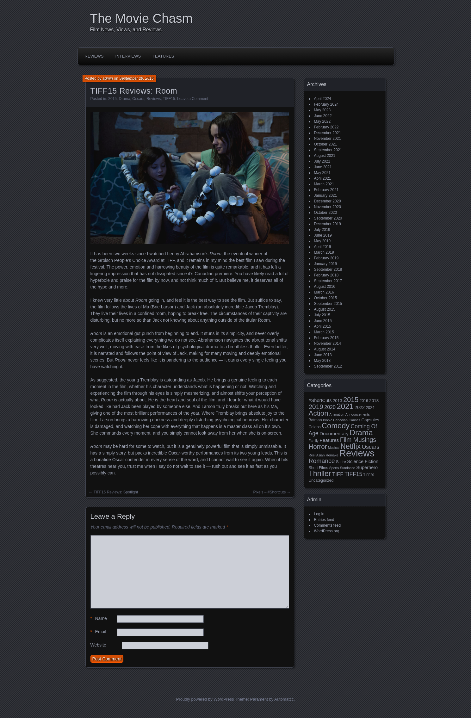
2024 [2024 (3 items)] (370, 407)
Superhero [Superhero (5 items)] (367, 467)
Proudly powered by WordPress (205, 699)
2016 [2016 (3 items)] (364, 401)
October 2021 (325, 144)
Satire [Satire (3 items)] (341, 462)
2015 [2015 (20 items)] (350, 400)
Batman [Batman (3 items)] (315, 420)
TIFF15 (169, 98)
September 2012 (328, 366)
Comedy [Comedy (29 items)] (336, 426)
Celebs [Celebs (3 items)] (315, 427)
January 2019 (325, 264)
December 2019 (327, 224)
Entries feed (324, 519)
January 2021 (325, 195)
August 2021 (324, 155)
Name (98, 618)
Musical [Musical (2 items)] (333, 447)
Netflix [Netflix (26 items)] (350, 446)
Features (163, 56)
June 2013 (323, 355)
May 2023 (322, 110)
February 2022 (326, 127)
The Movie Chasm (141, 18)
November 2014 (327, 343)
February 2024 (326, 104)
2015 (112, 98)
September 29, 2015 (136, 78)
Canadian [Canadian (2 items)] (340, 420)
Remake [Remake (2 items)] (332, 455)
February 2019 (326, 258)
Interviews (128, 56)
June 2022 (323, 116)
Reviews (94, 56)
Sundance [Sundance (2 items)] (347, 468)
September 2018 (328, 269)
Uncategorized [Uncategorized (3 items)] (321, 480)
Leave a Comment (192, 98)
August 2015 (324, 309)
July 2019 (322, 229)
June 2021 (323, 167)
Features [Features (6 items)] (329, 440)
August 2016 (324, 286)
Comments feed (327, 525)
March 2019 (324, 252)
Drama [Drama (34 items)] (361, 432)
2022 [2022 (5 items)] (360, 407)
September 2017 (328, 281)
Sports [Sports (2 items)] (334, 468)
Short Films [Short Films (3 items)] (318, 468)
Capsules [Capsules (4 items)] (370, 420)
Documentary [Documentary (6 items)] (334, 433)
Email (98, 631)
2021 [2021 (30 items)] (345, 406)
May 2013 (322, 360)
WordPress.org (326, 531)
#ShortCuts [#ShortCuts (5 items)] (320, 400)
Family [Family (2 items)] (314, 441)
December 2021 (327, 133)
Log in (319, 514)
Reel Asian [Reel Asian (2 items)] (317, 455)
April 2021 (322, 178)
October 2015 (325, 298)
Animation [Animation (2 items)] (336, 414)
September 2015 (328, 303)
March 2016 (324, 292)
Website (98, 644)
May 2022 (322, 121)
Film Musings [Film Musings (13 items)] (358, 439)
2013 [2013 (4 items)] (337, 400)
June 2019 (323, 235)
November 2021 (327, 138)
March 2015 (324, 332)
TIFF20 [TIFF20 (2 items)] (368, 475)
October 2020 (325, 212)
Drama (124, 98)
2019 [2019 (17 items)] (316, 406)
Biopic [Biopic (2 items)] (327, 420)
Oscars (138, 98)
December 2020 (327, 201)
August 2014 (324, 349)
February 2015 (326, 338)
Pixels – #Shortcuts (269, 492)
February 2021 (326, 190)
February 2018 (326, 275)
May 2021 (322, 172)
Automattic (284, 699)
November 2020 (327, 207)
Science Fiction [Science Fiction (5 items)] (362, 461)
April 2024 (322, 98)
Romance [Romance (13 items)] (322, 460)
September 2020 (328, 218)
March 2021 (324, 184)
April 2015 (322, 326)
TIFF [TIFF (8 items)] (337, 474)
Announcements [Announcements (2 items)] (357, 414)
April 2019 (322, 246)
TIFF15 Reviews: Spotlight (116, 492)
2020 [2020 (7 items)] (330, 407)
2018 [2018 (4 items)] (374, 400)
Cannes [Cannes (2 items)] (354, 420)
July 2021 (322, 161)
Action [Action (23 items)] (318, 413)
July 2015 (322, 315)
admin (107, 78)
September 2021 (328, 150)
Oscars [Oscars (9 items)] (370, 447)
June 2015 (323, 321)
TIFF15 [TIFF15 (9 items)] (353, 474)
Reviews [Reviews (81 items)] (357, 453)
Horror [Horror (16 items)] (318, 446)
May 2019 (322, 241)
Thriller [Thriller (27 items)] (320, 473)
